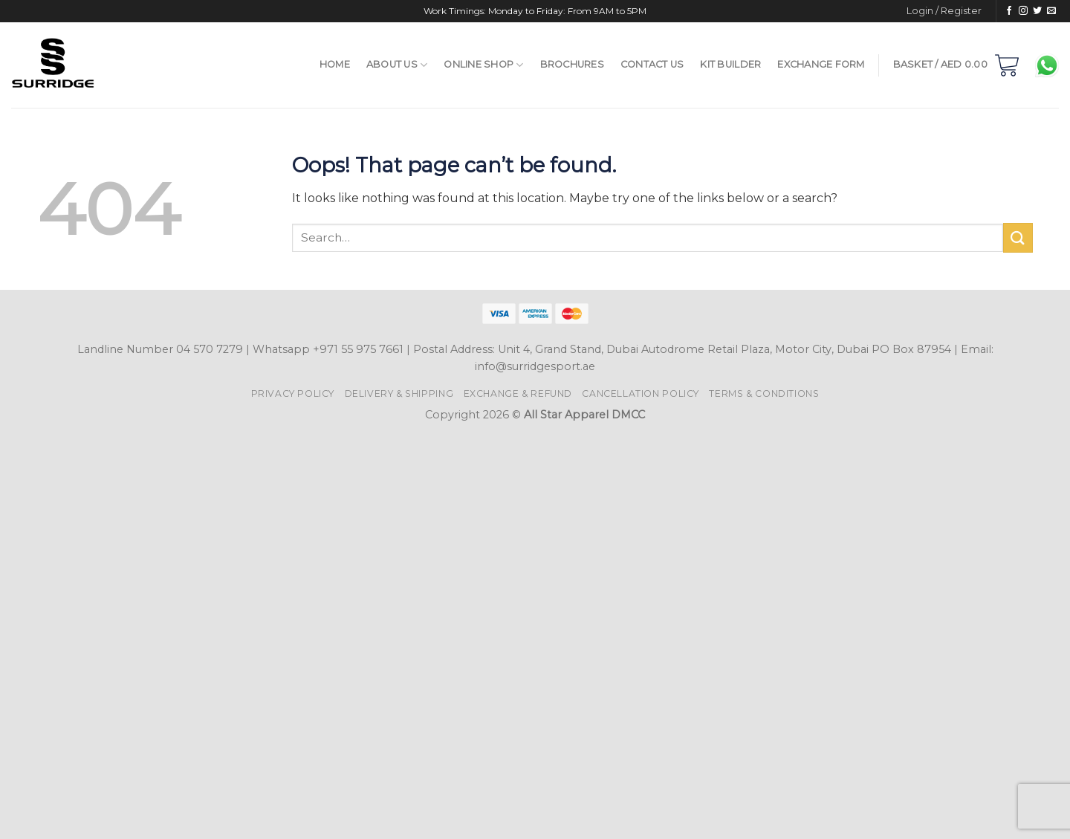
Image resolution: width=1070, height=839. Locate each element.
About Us (397, 65)
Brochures (572, 64)
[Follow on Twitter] (1037, 11)
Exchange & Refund (518, 393)
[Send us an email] (1051, 11)
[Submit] (1018, 237)
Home (335, 64)
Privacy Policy (293, 393)
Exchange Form (820, 64)
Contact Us (652, 64)
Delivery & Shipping (399, 393)
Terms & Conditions (764, 393)
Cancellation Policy (640, 393)
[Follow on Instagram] (1023, 11)
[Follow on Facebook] (1009, 11)
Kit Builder (730, 64)
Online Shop (483, 65)
